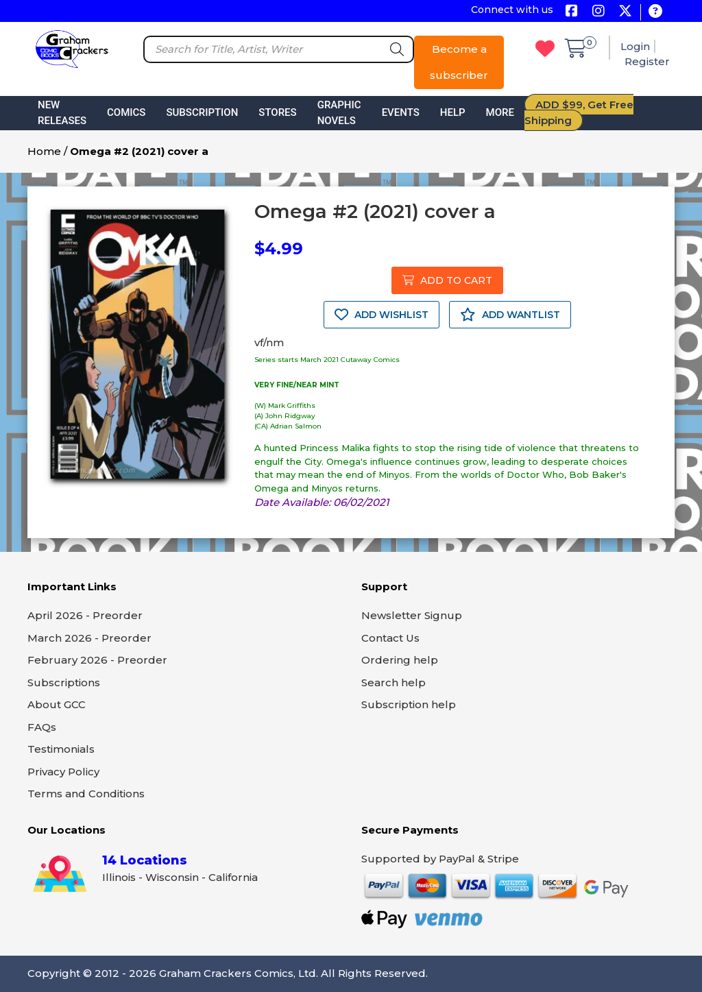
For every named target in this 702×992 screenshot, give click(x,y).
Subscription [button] (202, 112)
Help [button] (452, 112)
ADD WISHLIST (381, 315)
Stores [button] (277, 112)
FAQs (41, 727)
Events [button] (401, 112)
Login (635, 46)
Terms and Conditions (86, 793)
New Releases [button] (62, 113)
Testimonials (61, 748)
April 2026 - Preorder (85, 615)
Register (647, 61)
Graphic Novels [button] (339, 113)
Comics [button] (126, 112)
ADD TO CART (447, 280)
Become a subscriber (459, 62)
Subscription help (408, 704)
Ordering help (399, 659)
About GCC (56, 704)
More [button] (500, 112)
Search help (393, 682)
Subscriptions (63, 682)
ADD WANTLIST (510, 315)
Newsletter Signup (411, 615)
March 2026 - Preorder (89, 637)
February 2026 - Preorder (97, 659)
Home (44, 151)
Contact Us (390, 637)
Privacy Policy (63, 771)
